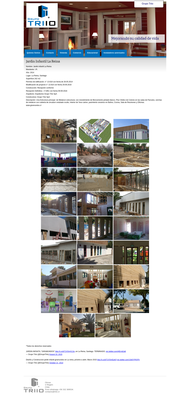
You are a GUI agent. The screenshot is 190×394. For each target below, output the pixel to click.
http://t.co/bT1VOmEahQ (107, 360)
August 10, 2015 (55, 354)
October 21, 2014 (56, 363)
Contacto (50, 53)
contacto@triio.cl (52, 392)
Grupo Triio (42, 15)
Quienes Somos (33, 53)
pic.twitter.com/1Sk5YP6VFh (128, 360)
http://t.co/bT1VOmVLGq (65, 351)
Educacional (92, 53)
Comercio (77, 53)
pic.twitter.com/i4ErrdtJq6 (116, 351)
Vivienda (63, 53)
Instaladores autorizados (114, 53)
